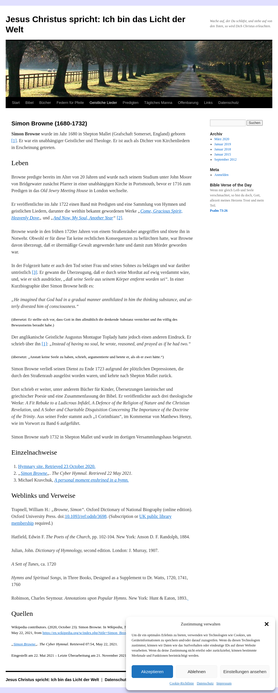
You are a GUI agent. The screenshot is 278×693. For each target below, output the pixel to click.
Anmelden (221, 175)
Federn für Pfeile (70, 102)
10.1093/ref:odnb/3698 (85, 516)
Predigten (131, 102)
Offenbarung (188, 102)
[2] (119, 217)
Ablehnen (196, 671)
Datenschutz (205, 683)
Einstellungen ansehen (244, 671)
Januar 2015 (222, 154)
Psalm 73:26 (219, 211)
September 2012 (225, 159)
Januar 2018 (222, 149)
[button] (266, 624)
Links (208, 102)
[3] (34, 272)
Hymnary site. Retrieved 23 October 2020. (56, 466)
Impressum (223, 683)
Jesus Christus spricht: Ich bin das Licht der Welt (53, 679)
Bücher (45, 102)
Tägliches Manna (158, 102)
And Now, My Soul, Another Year (83, 217)
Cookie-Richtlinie (182, 683)
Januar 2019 (222, 144)
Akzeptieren (152, 671)
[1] (14, 140)
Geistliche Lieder (103, 102)
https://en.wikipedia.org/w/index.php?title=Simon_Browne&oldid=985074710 (102, 633)
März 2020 (221, 139)
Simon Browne (34, 473)
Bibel (29, 102)
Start (16, 102)
